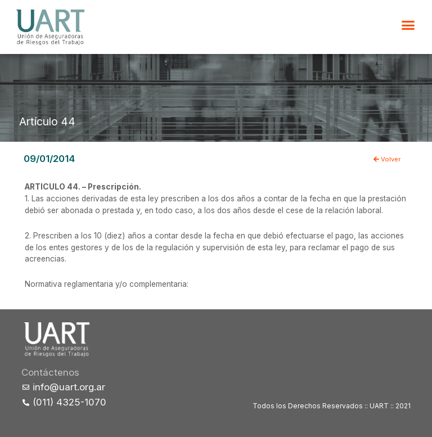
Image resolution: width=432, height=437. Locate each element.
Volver (387, 159)
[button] (408, 25)
